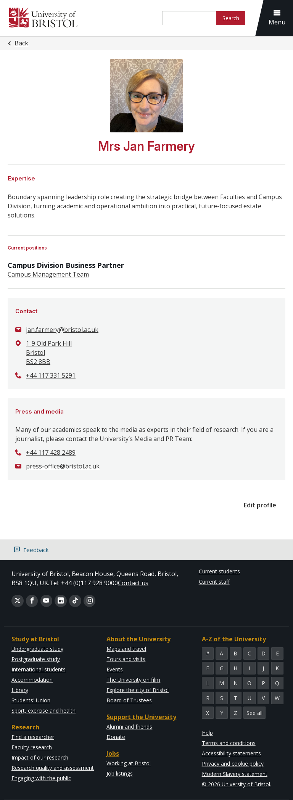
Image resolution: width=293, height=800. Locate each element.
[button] (279, 18)
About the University (138, 639)
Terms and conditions (229, 743)
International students (38, 669)
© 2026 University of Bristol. (236, 784)
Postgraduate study (35, 659)
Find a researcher (32, 736)
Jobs (112, 753)
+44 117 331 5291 (51, 375)
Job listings (119, 773)
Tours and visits (125, 659)
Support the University (141, 716)
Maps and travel (126, 648)
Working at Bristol (128, 763)
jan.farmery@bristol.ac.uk (62, 329)
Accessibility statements (231, 753)
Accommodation (32, 679)
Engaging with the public (41, 778)
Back (21, 43)
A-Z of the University (234, 639)
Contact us (133, 583)
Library (19, 690)
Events (114, 669)
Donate (115, 736)
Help (207, 732)
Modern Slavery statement (234, 773)
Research (25, 727)
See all (254, 712)
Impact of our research (39, 757)
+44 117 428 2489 (51, 452)
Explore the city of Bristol (137, 690)
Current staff (214, 581)
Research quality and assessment (52, 767)
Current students (219, 571)
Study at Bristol (35, 639)
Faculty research (31, 747)
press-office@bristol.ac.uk (63, 466)
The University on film (133, 679)
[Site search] (190, 18)
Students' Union (30, 700)
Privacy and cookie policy (233, 763)
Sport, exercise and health (43, 710)
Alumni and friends (129, 726)
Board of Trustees (129, 700)
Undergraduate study (37, 648)
